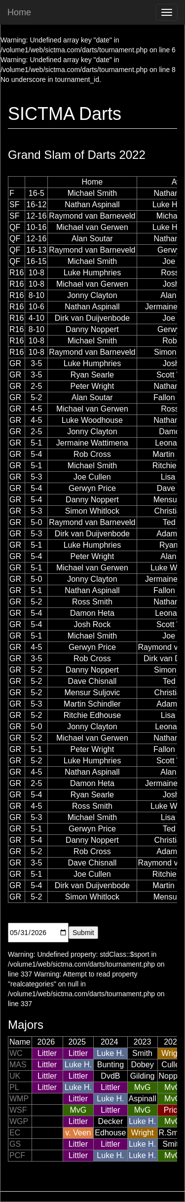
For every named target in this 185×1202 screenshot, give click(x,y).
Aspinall (142, 1098)
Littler (47, 1053)
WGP (18, 1121)
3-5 (36, 363)
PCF (17, 1155)
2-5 (36, 386)
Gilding (142, 1076)
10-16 (36, 227)
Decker (110, 1121)
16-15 (36, 261)
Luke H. (110, 1053)
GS (15, 1144)
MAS (18, 1064)
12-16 (36, 216)
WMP (19, 1098)
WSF (18, 1110)
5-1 (36, 443)
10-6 (36, 306)
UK (14, 1076)
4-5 (36, 409)
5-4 (36, 454)
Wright (172, 1053)
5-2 (36, 397)
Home (19, 12)
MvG (142, 1087)
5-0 (36, 522)
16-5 (36, 193)
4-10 (36, 318)
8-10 (36, 295)
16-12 (36, 204)
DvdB (110, 1076)
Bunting (110, 1064)
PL (14, 1087)
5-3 (36, 477)
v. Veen (78, 1132)
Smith (142, 1053)
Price (173, 1110)
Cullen (172, 1064)
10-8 (36, 272)
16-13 (36, 250)
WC (16, 1053)
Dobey (142, 1064)
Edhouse (110, 1132)
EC (14, 1132)
